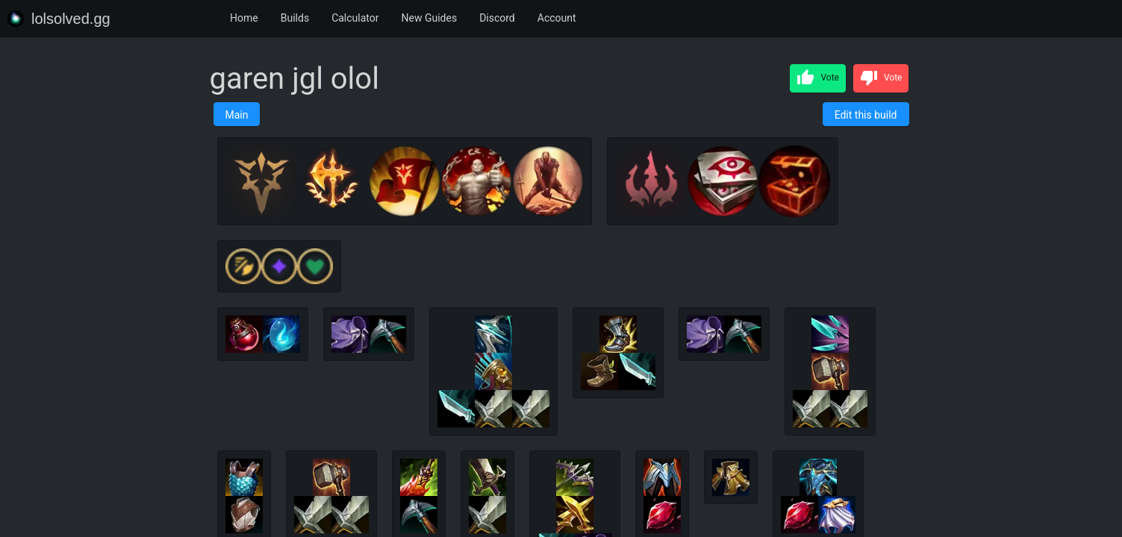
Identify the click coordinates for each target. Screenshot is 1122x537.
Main (237, 115)
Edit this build (866, 115)
